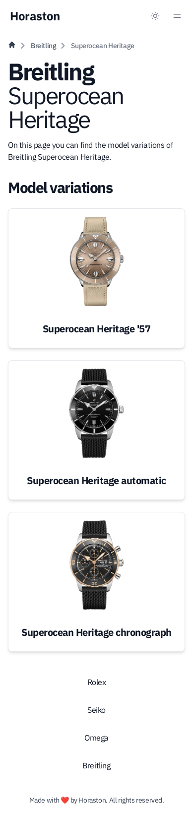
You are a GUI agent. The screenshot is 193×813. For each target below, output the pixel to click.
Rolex (96, 682)
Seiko (96, 710)
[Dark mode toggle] (155, 16)
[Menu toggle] (177, 16)
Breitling (43, 45)
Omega (96, 738)
